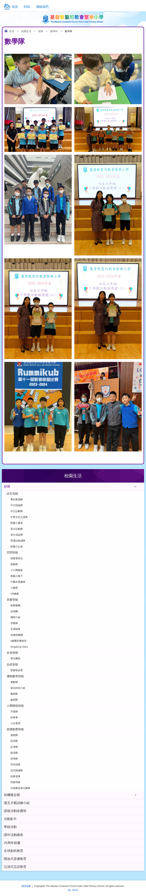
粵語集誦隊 (16, 499)
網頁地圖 (26, 886)
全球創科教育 (13, 851)
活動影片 (10, 819)
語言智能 (12, 493)
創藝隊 (14, 564)
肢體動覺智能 (15, 729)
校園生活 (26, 31)
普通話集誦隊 (17, 540)
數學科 (54, 31)
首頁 (11, 31)
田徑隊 (14, 741)
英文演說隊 (16, 534)
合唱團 (14, 611)
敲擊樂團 (15, 605)
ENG (27, 6)
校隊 (40, 31)
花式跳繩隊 (16, 770)
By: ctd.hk (73, 890)
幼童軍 (14, 717)
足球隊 (14, 746)
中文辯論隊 (16, 505)
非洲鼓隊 (15, 629)
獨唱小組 (15, 617)
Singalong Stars (19, 646)
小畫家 (14, 587)
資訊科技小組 (17, 688)
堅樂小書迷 (16, 523)
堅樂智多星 (16, 670)
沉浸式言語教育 (15, 867)
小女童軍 (15, 723)
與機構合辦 (12, 795)
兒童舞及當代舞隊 (20, 788)
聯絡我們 (42, 6)
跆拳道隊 (15, 776)
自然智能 (12, 664)
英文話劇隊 (16, 528)
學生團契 (15, 658)
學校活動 (10, 827)
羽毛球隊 (15, 764)
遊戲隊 (14, 735)
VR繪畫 (14, 593)
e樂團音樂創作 (18, 640)
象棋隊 (14, 699)
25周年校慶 (12, 843)
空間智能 (12, 552)
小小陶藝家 (16, 570)
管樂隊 (14, 623)
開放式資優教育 (15, 859)
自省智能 (12, 652)
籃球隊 (14, 752)
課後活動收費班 (15, 811)
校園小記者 (16, 546)
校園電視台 (16, 558)
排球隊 (14, 758)
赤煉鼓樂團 (16, 635)
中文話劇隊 (16, 511)
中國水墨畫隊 (17, 581)
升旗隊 (14, 711)
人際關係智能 (15, 705)
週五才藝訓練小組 (17, 803)
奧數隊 (14, 682)
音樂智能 (12, 599)
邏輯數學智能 (15, 676)
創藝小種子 (16, 576)
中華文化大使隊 (19, 517)
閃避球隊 (15, 782)
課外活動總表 (13, 835)
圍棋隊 (14, 693)
